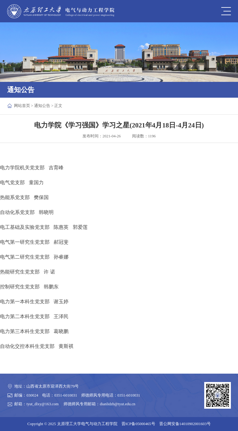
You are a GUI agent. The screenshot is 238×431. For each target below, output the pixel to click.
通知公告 (42, 106)
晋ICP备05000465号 (138, 424)
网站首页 (22, 106)
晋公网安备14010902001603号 (185, 424)
